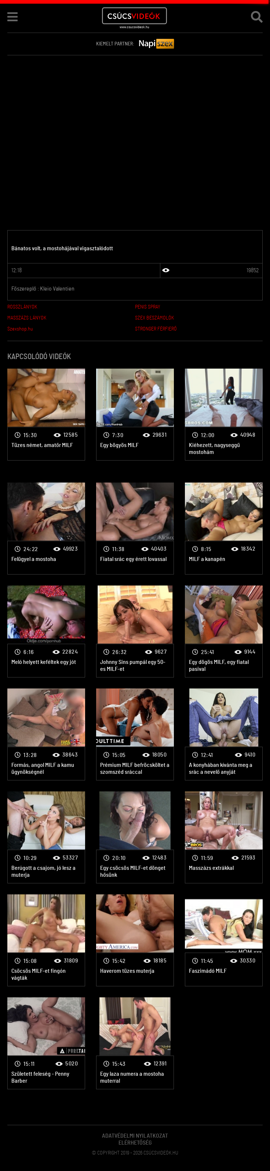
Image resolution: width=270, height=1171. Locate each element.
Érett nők (46, 415)
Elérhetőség (135, 1143)
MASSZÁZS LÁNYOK (26, 318)
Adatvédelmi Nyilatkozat (135, 1136)
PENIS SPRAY (147, 307)
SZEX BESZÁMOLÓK (154, 318)
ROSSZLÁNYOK (22, 307)
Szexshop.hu (20, 329)
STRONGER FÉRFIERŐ (156, 329)
